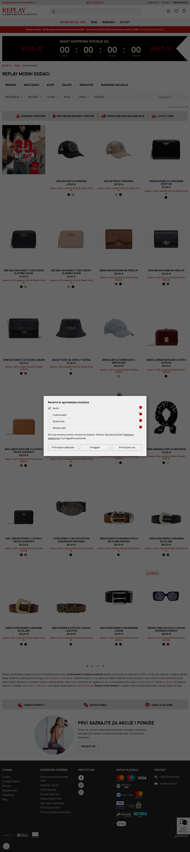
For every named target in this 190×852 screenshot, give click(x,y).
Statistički (59, 421)
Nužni (56, 408)
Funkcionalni (60, 415)
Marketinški (59, 428)
